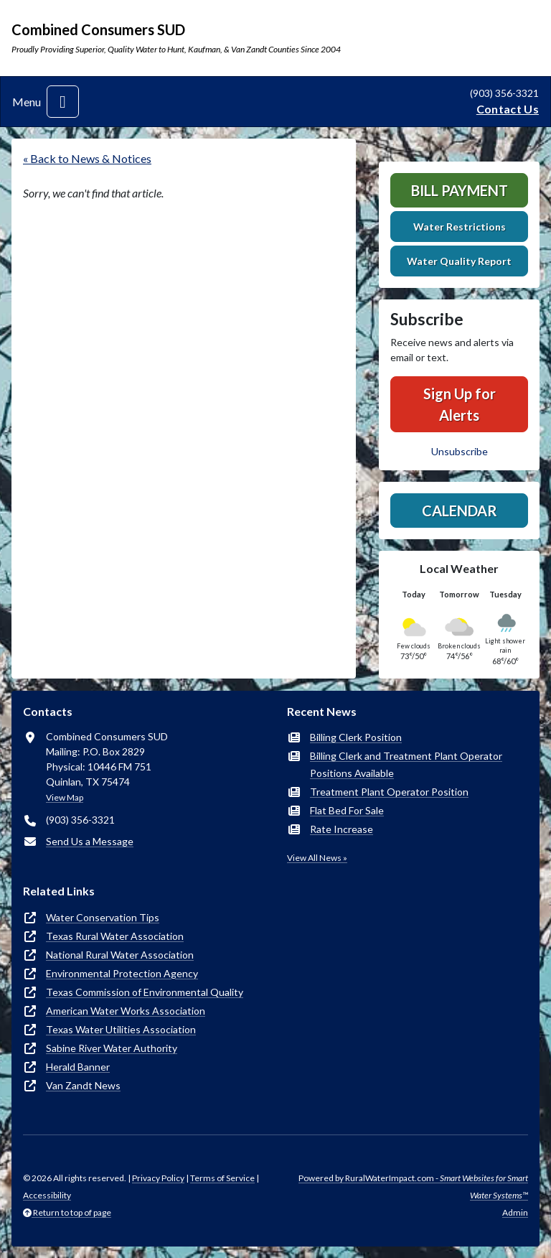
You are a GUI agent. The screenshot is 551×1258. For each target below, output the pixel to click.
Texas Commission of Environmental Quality (144, 992)
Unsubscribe (459, 451)
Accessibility (47, 1195)
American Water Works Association (125, 1011)
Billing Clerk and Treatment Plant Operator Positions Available (406, 764)
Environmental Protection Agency (122, 973)
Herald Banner (78, 1067)
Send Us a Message (89, 841)
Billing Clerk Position (356, 737)
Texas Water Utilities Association (121, 1029)
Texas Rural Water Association (115, 936)
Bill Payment (459, 190)
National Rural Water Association (120, 955)
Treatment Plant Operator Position (389, 792)
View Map (64, 797)
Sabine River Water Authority (111, 1048)
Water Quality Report (459, 261)
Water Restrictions (459, 226)
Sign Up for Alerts (459, 404)
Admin (515, 1212)
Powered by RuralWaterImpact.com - (413, 1187)
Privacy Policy (158, 1178)
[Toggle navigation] (63, 101)
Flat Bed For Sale (347, 810)
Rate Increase (341, 829)
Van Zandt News (83, 1085)
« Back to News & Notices (87, 158)
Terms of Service (222, 1178)
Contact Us (507, 109)
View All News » (317, 857)
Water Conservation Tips (102, 917)
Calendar (459, 510)
